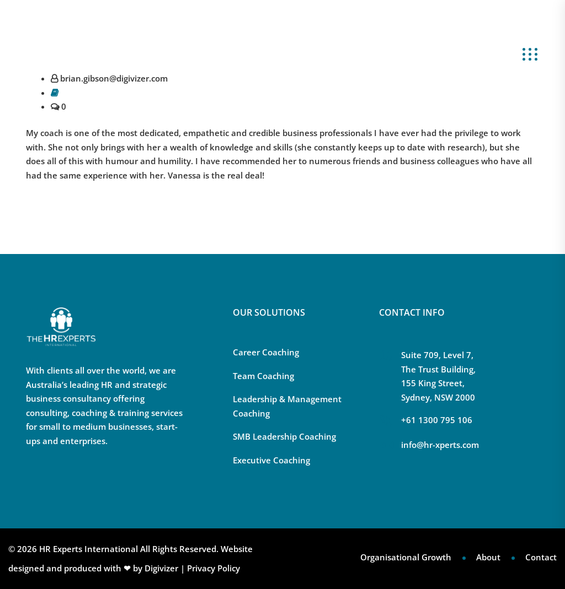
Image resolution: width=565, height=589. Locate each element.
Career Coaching (266, 352)
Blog (475, 53)
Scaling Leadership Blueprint (340, 53)
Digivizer (161, 568)
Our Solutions (237, 53)
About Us (435, 53)
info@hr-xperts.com (75, 13)
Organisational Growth (405, 557)
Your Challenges (157, 53)
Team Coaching (263, 375)
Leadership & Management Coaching (287, 406)
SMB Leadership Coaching (284, 436)
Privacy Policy (213, 568)
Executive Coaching (271, 460)
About (488, 557)
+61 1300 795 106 (163, 13)
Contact (541, 557)
